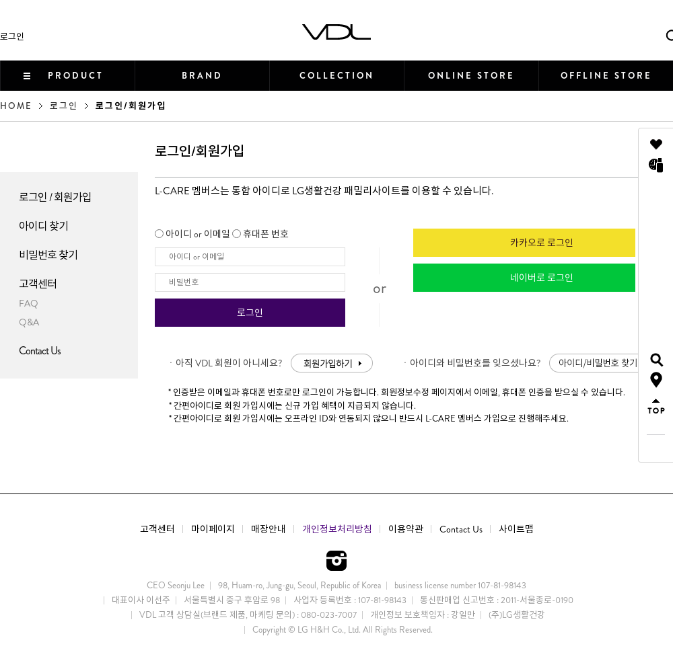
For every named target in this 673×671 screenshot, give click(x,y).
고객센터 (38, 284)
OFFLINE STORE (606, 75)
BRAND (202, 75)
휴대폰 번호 (266, 233)
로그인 (12, 36)
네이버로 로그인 (541, 277)
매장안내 (268, 529)
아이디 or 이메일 (198, 233)
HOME (16, 106)
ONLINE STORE (471, 75)
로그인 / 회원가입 (55, 197)
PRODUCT (76, 75)
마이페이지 (213, 529)
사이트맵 (516, 529)
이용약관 (405, 529)
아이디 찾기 (43, 226)
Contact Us (40, 350)
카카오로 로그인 (541, 242)
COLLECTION (336, 75)
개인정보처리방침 (337, 529)
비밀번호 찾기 (48, 255)
